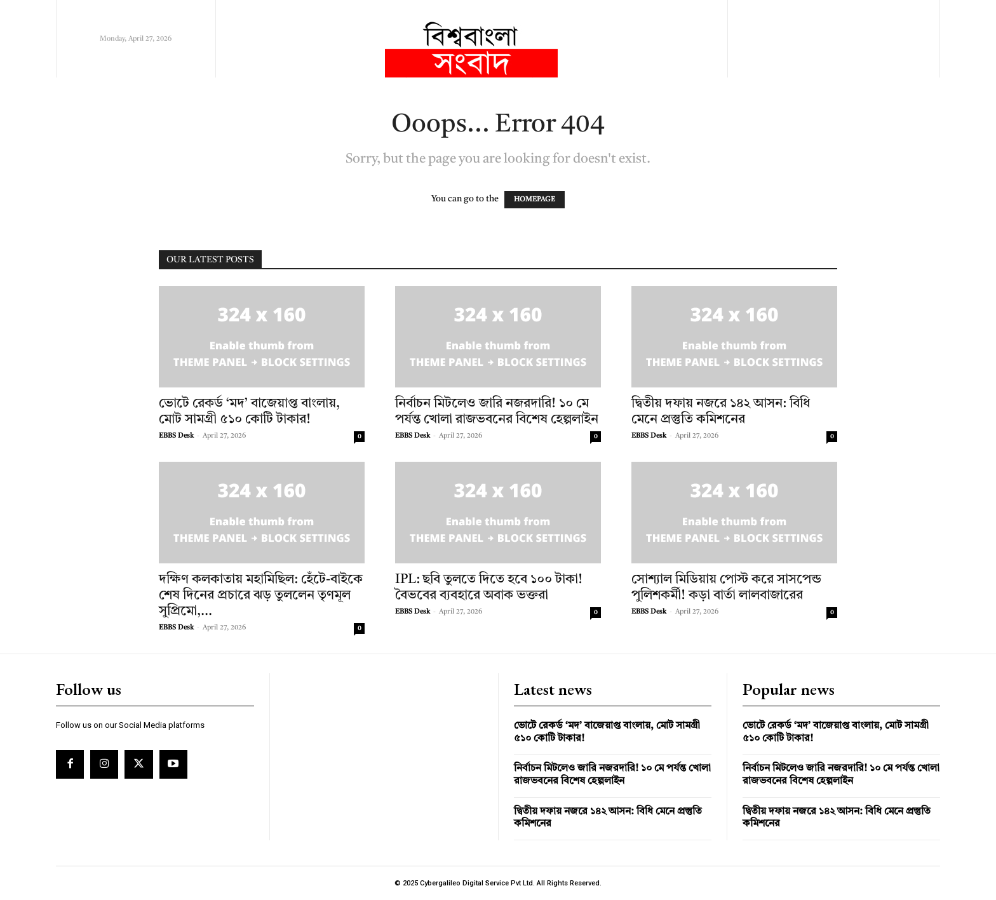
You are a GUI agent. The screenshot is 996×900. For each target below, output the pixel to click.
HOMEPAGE (534, 199)
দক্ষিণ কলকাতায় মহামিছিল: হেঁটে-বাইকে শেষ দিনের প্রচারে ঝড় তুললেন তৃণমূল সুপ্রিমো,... (261, 595)
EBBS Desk (176, 436)
